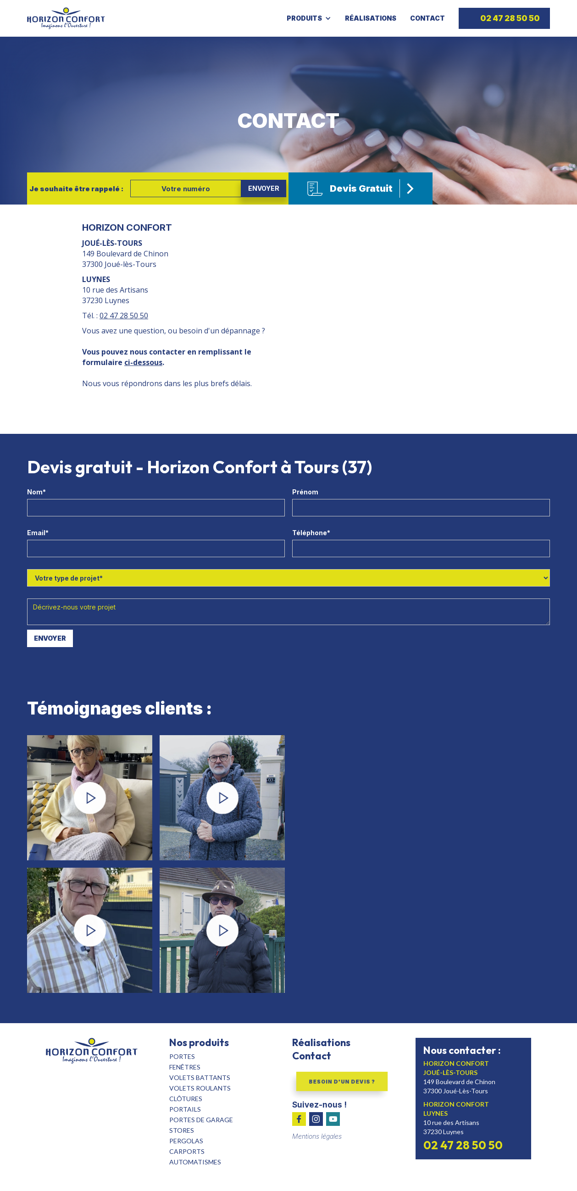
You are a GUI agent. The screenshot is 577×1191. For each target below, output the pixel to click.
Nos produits (199, 1042)
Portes (182, 1056)
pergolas (186, 1141)
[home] (66, 18)
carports (187, 1151)
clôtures (185, 1098)
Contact (427, 18)
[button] (311, 18)
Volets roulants (200, 1088)
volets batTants (199, 1077)
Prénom (305, 492)
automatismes (195, 1162)
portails (185, 1109)
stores (181, 1130)
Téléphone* (311, 533)
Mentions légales (317, 1136)
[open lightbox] (90, 798)
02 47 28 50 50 (124, 315)
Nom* (36, 492)
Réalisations (370, 18)
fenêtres (184, 1067)
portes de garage (201, 1120)
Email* (38, 533)
